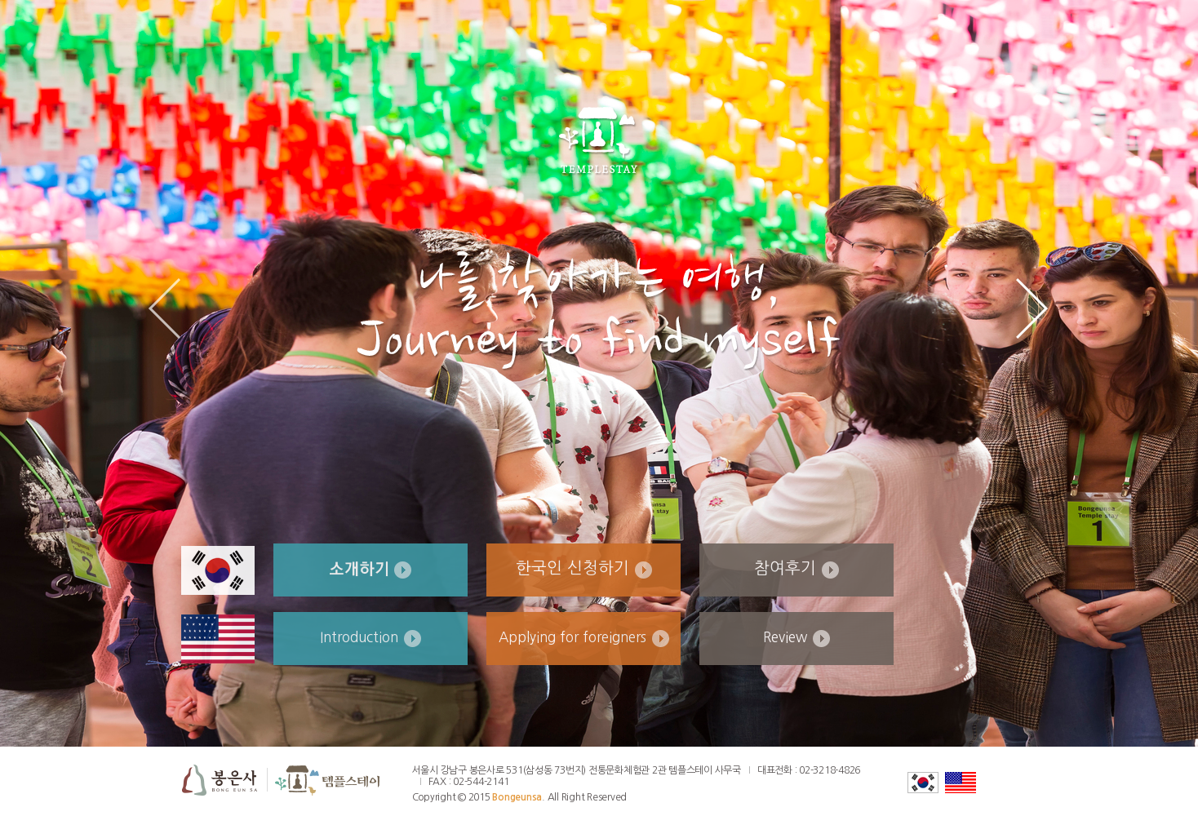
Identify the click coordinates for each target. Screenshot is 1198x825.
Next (1032, 308)
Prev (164, 308)
